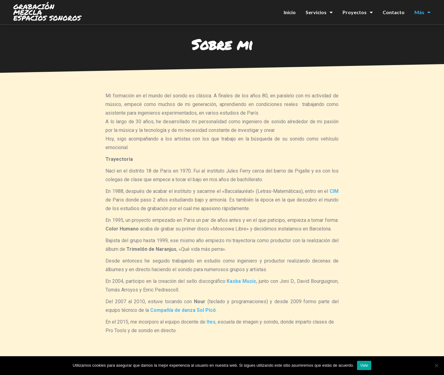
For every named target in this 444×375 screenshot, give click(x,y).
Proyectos (358, 12)
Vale (364, 365)
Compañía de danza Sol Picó (183, 310)
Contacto (394, 12)
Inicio (290, 12)
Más (422, 12)
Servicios (319, 12)
